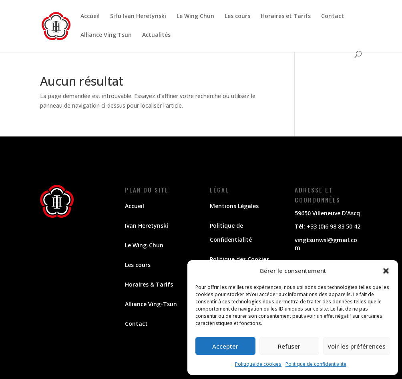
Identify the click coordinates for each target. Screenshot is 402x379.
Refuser (289, 346)
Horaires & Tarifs (149, 284)
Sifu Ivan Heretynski (138, 16)
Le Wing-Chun (144, 245)
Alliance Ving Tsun (106, 35)
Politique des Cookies (239, 259)
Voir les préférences (357, 346)
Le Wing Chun (195, 16)
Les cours (237, 16)
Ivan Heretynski (146, 225)
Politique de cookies (258, 364)
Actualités (156, 35)
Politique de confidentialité (315, 364)
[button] (386, 271)
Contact (332, 16)
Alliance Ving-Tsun (151, 304)
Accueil (90, 16)
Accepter (225, 346)
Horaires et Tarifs (286, 16)
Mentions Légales (234, 206)
